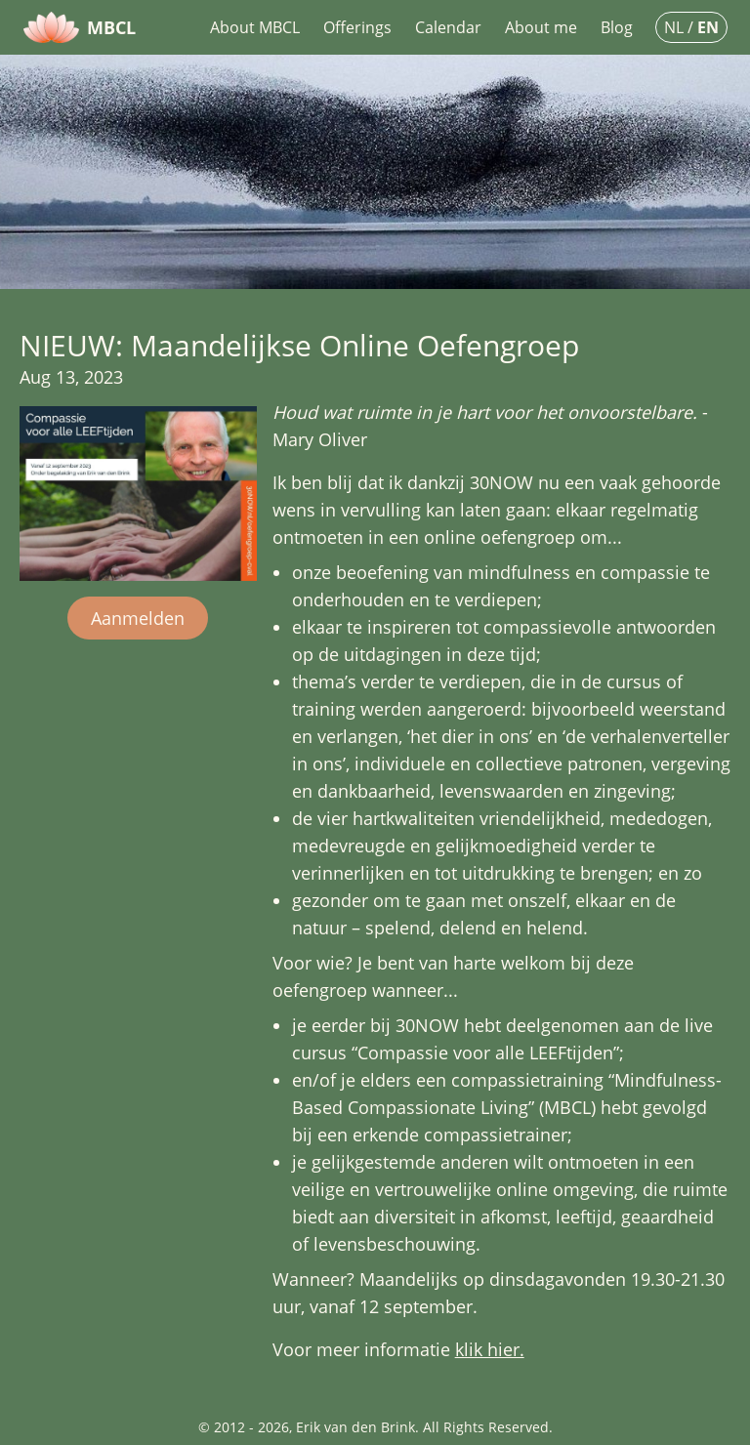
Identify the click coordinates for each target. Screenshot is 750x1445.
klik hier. (489, 1349)
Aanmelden (138, 618)
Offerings (357, 27)
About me (541, 27)
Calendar (448, 27)
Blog (617, 27)
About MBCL (255, 27)
